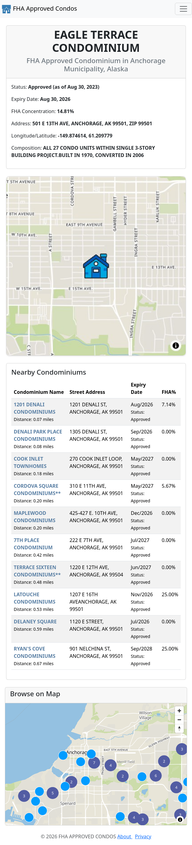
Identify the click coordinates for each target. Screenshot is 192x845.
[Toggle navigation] (183, 9)
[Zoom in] (179, 710)
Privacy (143, 836)
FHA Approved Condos (39, 9)
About (124, 836)
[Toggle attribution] (180, 819)
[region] (96, 764)
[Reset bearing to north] (179, 728)
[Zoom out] (179, 719)
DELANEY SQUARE (35, 621)
